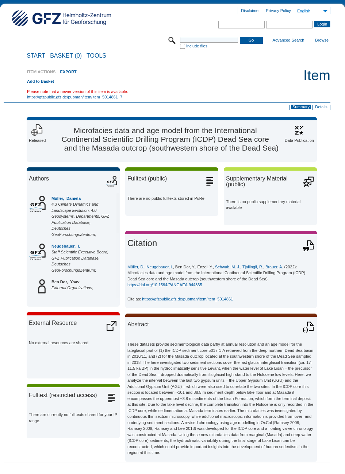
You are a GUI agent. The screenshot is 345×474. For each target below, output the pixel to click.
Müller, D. (135, 267)
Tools (96, 56)
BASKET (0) (66, 56)
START (36, 56)
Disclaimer (250, 10)
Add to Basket (40, 81)
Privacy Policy (278, 10)
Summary (301, 107)
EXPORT (68, 72)
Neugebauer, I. (65, 246)
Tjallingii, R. (252, 267)
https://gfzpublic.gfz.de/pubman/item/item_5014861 (187, 299)
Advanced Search (288, 40)
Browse (322, 40)
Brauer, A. (274, 267)
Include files (196, 46)
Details (321, 107)
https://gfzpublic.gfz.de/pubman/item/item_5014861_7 (74, 97)
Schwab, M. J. (227, 267)
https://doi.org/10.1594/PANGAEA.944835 (164, 285)
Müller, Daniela (66, 198)
